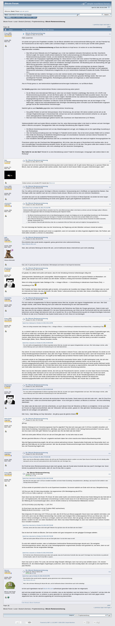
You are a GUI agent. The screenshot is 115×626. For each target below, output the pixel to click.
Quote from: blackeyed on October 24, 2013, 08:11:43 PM (38, 323)
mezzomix (7, 203)
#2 (110, 161)
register (26, 11)
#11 (110, 453)
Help (13, 17)
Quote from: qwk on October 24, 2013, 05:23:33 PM (36, 576)
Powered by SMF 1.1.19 (47, 622)
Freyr (6, 33)
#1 (110, 34)
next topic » (107, 24)
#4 (110, 204)
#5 (110, 238)
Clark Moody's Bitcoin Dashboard (31, 602)
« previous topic (98, 24)
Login (23, 17)
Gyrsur (6, 570)
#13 (110, 571)
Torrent (29, 14)
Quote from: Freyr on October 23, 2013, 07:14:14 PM (36, 207)
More (34, 17)
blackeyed (7, 268)
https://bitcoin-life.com (29, 244)
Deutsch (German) (25, 21)
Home (8, 17)
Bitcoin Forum (7, 21)
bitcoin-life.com (48, 588)
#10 (110, 419)
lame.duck (8, 418)
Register (28, 17)
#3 (110, 187)
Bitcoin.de (52, 183)
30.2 (25, 14)
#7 (110, 298)
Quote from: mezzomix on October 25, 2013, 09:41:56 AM (38, 552)
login (21, 11)
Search (18, 17)
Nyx (5, 160)
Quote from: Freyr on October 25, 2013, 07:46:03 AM (36, 457)
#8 (110, 319)
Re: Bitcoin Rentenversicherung (37, 160)
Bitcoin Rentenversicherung (55, 21)
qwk (5, 237)
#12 (110, 474)
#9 (110, 386)
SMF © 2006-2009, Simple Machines (65, 622)
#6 (110, 269)
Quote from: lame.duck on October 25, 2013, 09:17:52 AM (38, 478)
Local (15, 21)
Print (108, 26)
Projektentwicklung (38, 21)
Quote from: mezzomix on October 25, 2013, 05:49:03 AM (38, 342)
